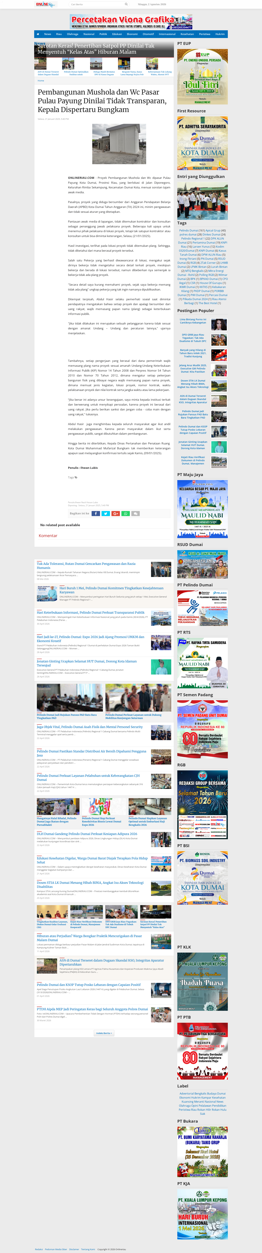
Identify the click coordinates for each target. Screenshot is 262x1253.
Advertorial (187, 1093)
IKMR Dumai (187, 287)
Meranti (199, 1101)
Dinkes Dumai (211, 234)
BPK (192, 279)
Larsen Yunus (201, 246)
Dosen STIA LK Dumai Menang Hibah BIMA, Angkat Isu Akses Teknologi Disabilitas (193, 385)
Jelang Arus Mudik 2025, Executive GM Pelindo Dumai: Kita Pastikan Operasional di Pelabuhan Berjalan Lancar (193, 372)
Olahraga (72, 34)
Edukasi (117, 34)
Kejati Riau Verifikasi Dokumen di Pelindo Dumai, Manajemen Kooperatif (86, 924)
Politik (103, 34)
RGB (193, 263)
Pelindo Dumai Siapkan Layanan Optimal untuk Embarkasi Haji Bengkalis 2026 (148, 821)
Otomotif (148, 34)
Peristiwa (204, 34)
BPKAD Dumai (209, 279)
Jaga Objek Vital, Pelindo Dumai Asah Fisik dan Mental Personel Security (90, 727)
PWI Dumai (198, 295)
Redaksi (39, 1249)
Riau (59, 34)
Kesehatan (187, 34)
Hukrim (220, 34)
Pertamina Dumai (204, 242)
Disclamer (74, 1249)
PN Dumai (207, 259)
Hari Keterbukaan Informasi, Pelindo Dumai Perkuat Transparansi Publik (90, 612)
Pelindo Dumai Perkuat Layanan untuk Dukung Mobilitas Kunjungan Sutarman (133, 716)
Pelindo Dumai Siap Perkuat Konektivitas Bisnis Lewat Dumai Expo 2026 (101, 821)
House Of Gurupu (211, 283)
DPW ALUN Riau (211, 255)
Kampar (206, 1097)
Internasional (167, 34)
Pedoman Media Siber (56, 1249)
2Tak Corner (208, 263)
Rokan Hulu (219, 1110)
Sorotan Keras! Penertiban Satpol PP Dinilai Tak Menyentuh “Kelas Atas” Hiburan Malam (96, 49)
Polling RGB (206, 275)
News (47, 34)
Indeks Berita (103, 1033)
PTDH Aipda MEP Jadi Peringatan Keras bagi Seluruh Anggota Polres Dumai (92, 1009)
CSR (192, 283)
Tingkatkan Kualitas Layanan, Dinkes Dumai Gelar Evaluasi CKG (52, 924)
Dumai (221, 1093)
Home (41, 80)
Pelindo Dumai (188, 230)
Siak (202, 1114)
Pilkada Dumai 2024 (195, 299)
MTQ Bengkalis (194, 271)
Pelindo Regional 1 (193, 238)
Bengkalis (200, 1093)
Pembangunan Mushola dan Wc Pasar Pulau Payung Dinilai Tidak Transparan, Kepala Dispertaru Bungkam (102, 101)
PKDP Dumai (202, 291)
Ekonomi (132, 34)
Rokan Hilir (204, 1110)
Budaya (212, 1093)
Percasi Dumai (218, 295)
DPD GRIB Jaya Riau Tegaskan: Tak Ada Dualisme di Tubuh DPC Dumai (121, 924)
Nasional (89, 34)
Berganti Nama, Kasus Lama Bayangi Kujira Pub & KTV (132, 74)
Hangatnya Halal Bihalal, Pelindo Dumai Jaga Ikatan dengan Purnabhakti (56, 821)
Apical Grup (213, 230)
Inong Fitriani (188, 259)
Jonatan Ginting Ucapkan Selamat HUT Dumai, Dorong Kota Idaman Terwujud (193, 446)
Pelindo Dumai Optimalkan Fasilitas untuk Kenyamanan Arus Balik (76, 74)
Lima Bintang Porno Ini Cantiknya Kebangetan (193, 321)
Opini (194, 1105)
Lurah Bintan (219, 267)
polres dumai (188, 234)
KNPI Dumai (206, 250)
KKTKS (204, 287)
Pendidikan (219, 1105)
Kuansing (187, 1101)
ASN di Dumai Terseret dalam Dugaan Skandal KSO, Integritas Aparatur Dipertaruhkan (193, 400)
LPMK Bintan (199, 267)
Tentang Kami (88, 1249)
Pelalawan (205, 1105)
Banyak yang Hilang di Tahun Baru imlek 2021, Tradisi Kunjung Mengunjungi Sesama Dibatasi (192, 356)
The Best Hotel (208, 303)
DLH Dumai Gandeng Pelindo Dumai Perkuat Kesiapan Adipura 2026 (87, 834)
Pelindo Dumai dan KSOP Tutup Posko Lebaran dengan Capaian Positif (89, 985)
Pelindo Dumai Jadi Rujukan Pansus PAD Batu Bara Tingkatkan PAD (193, 414)
